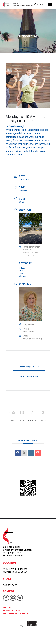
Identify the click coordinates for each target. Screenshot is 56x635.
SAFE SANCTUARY (11, 610)
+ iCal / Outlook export (29, 376)
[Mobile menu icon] (50, 4)
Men (21, 270)
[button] (28, 140)
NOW (21, 273)
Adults (22, 268)
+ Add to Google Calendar (28, 367)
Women (22, 276)
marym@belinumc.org (32, 339)
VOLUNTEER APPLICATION (15, 613)
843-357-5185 (28, 332)
